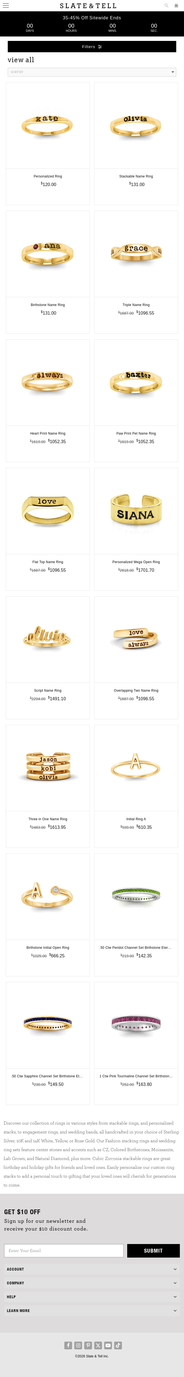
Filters (92, 46)
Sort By (92, 72)
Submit (153, 1250)
